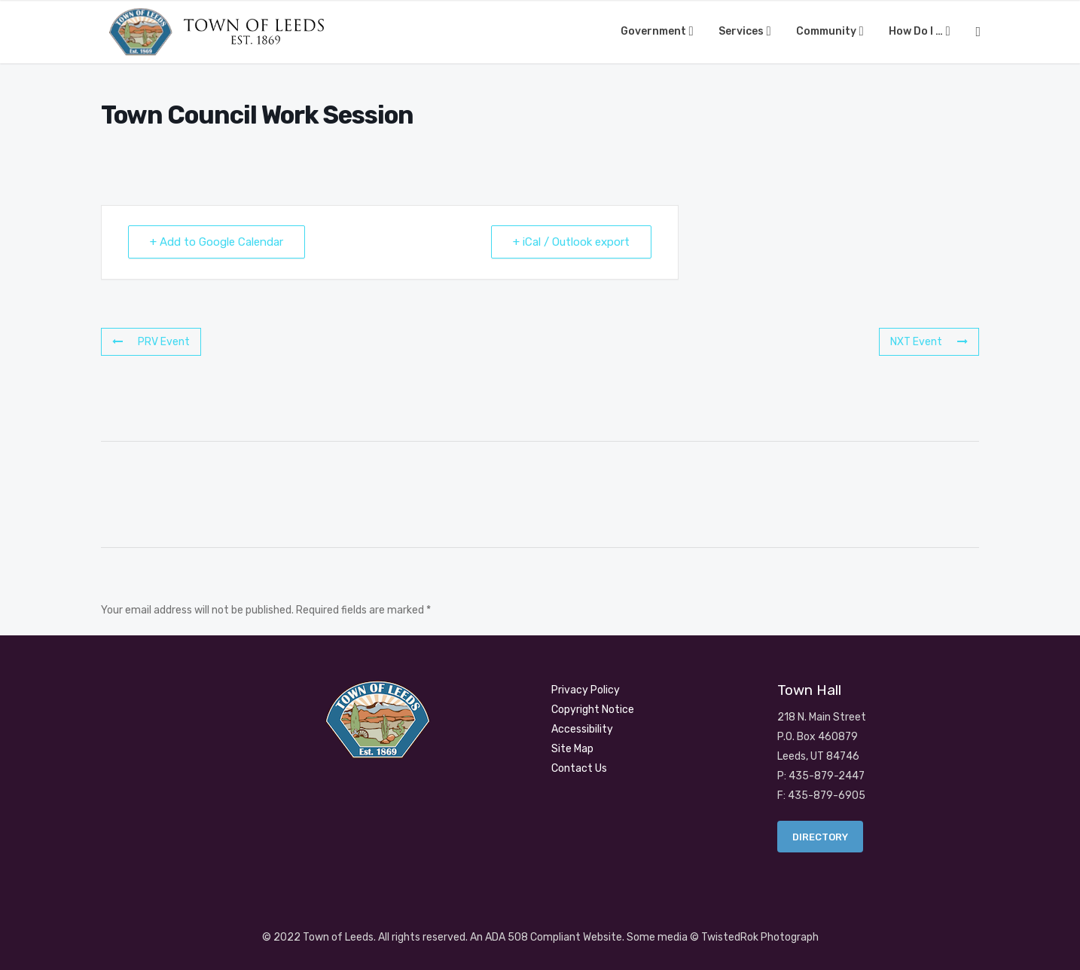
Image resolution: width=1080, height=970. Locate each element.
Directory (820, 837)
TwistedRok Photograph (760, 937)
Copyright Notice (592, 709)
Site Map (572, 748)
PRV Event (151, 341)
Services (742, 31)
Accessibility (582, 729)
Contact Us (579, 768)
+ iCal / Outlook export (571, 242)
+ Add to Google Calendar (216, 242)
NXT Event (929, 341)
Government (654, 31)
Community (827, 31)
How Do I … (917, 31)
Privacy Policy (585, 690)
